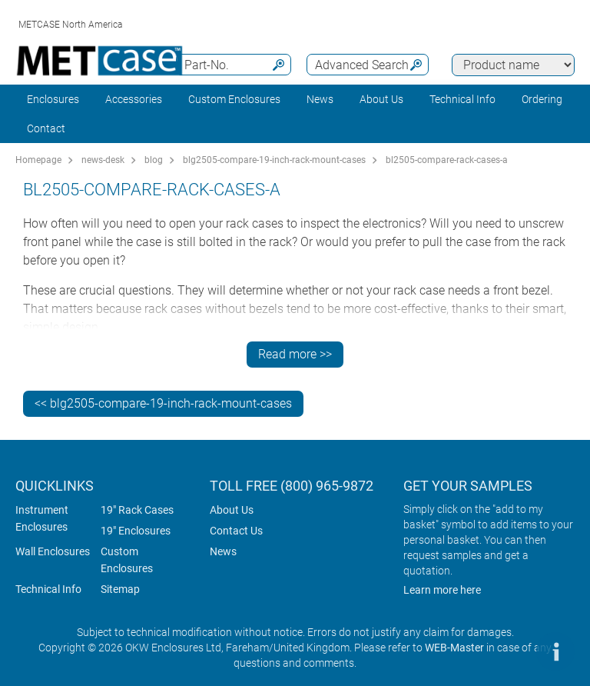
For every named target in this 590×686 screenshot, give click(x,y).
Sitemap (120, 589)
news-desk (102, 160)
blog (153, 160)
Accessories (133, 99)
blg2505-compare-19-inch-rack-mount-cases (274, 160)
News (320, 99)
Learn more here (442, 590)
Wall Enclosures (52, 551)
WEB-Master (454, 647)
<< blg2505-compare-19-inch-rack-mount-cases (163, 403)
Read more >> (295, 354)
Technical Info (48, 589)
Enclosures (53, 99)
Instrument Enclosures (41, 518)
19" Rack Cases (137, 510)
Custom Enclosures (234, 99)
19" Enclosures (136, 530)
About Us (232, 510)
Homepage (38, 160)
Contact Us (236, 530)
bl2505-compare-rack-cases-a (447, 160)
